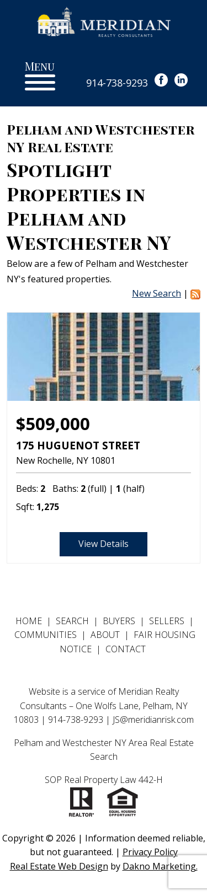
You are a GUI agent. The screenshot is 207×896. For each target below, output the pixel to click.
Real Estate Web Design (59, 866)
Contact (125, 649)
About (105, 635)
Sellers (166, 621)
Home (28, 621)
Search (72, 621)
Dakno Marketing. (160, 866)
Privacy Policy (150, 852)
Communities (45, 635)
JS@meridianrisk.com (153, 719)
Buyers (119, 621)
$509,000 (53, 423)
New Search (156, 293)
